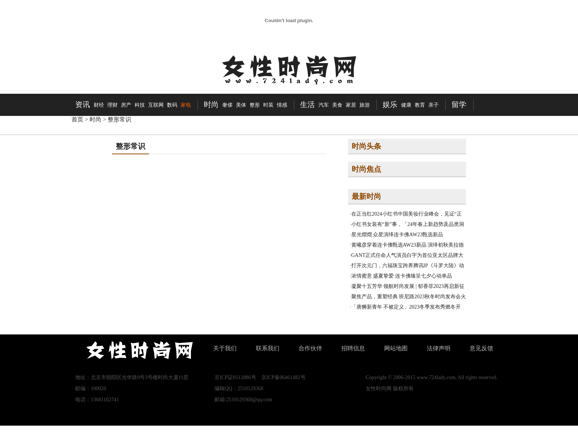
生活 (307, 104)
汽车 (323, 105)
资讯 (82, 104)
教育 (420, 105)
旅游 (364, 105)
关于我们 (225, 348)
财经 (99, 105)
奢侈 (227, 105)
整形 (255, 105)
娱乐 (390, 104)
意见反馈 (481, 348)
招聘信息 (353, 348)
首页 (77, 119)
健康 (406, 105)
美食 (337, 105)
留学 (459, 104)
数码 (172, 105)
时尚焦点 (366, 169)
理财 (112, 105)
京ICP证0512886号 (235, 377)
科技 (140, 105)
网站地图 (396, 348)
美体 (241, 105)
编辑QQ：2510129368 (239, 388)
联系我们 (267, 348)
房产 (126, 105)
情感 (282, 105)
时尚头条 (366, 146)
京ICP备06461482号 (283, 377)
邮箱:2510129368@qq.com (243, 399)
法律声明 (438, 348)
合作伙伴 (310, 348)
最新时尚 (366, 196)
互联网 (156, 105)
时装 (268, 105)
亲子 (433, 105)
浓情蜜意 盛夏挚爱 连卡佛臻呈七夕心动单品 (401, 276)
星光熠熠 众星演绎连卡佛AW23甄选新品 (397, 234)
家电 (186, 105)
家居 (351, 105)
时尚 (211, 104)
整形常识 (119, 119)
